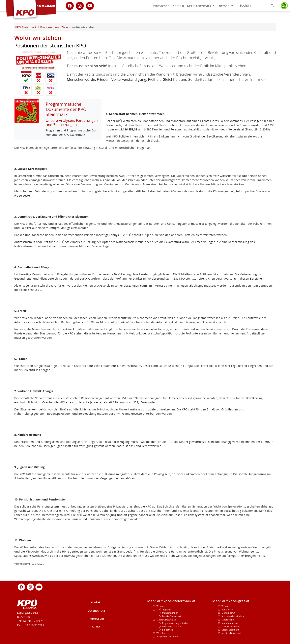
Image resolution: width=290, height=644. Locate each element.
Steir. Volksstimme (171, 626)
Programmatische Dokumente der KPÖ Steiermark (66, 109)
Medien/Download (166, 619)
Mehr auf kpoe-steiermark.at (171, 601)
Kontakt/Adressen (231, 626)
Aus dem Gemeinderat (233, 616)
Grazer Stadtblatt (230, 629)
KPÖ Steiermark (199, 6)
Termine (160, 606)
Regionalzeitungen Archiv (175, 623)
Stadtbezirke (228, 619)
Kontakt (178, 6)
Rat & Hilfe (227, 609)
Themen (223, 6)
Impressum (96, 618)
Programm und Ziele (167, 636)
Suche (96, 627)
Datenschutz (96, 610)
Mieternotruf (228, 612)
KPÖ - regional (164, 609)
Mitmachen (161, 6)
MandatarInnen (230, 623)
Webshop (161, 633)
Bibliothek (167, 629)
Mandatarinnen (170, 612)
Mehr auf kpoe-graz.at (230, 601)
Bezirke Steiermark (171, 616)
